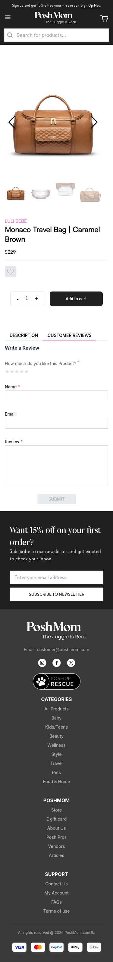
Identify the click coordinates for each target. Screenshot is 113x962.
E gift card (56, 819)
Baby (57, 717)
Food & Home (56, 781)
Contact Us (56, 883)
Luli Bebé (16, 221)
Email (10, 414)
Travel (56, 763)
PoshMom (56, 800)
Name (12, 386)
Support (56, 874)
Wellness (56, 745)
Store (56, 809)
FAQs (56, 901)
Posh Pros (56, 837)
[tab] (24, 335)
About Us (56, 828)
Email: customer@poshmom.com (56, 649)
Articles (56, 855)
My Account (56, 892)
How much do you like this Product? (42, 363)
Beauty (56, 736)
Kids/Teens (56, 727)
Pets (56, 772)
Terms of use (56, 911)
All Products (56, 708)
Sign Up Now (91, 5)
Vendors (56, 846)
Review (14, 441)
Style (57, 754)
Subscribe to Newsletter (56, 594)
